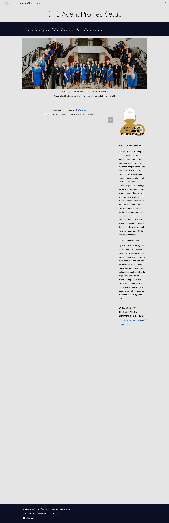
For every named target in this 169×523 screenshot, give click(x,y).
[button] (166, 3)
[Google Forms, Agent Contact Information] (68, 309)
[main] (84, 14)
